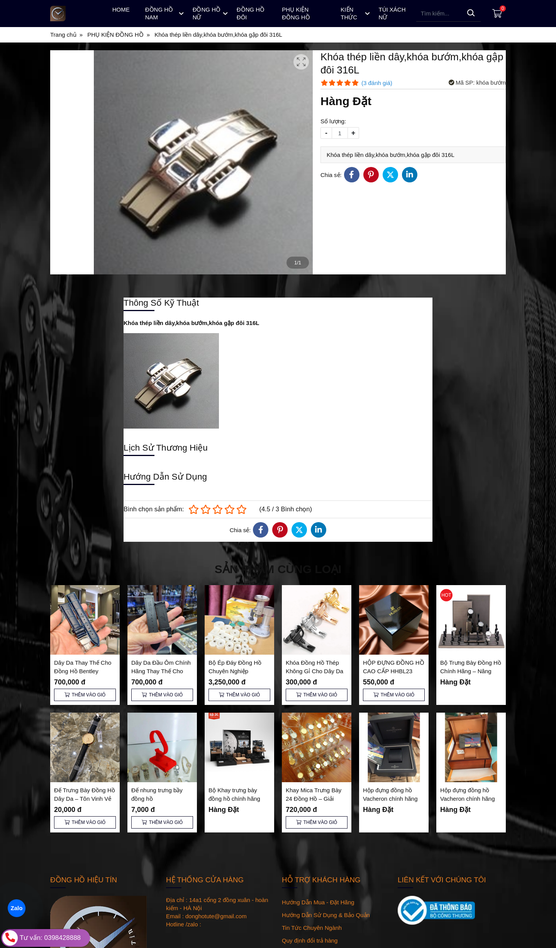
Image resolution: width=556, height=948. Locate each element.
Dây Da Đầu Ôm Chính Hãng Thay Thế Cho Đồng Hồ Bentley (161, 671)
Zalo (16, 908)
